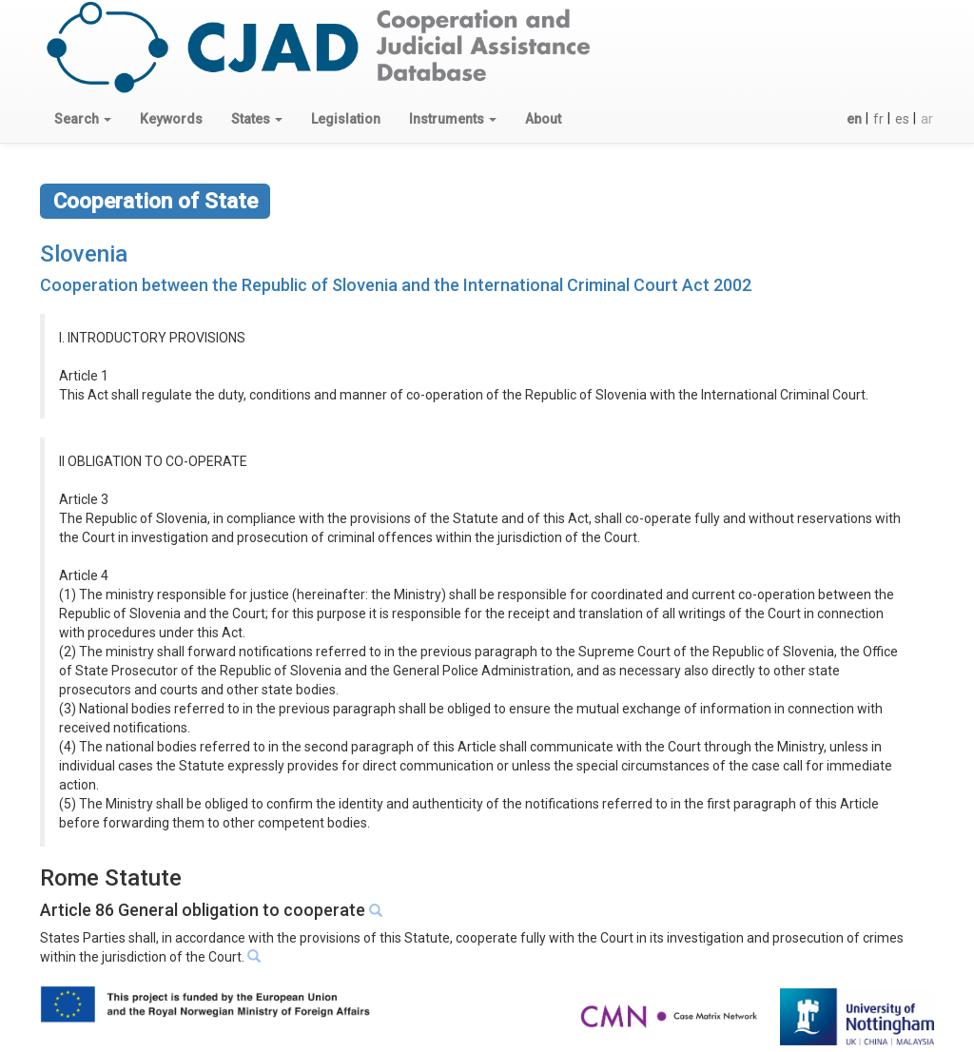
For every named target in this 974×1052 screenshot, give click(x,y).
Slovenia (83, 254)
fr (878, 119)
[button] (83, 119)
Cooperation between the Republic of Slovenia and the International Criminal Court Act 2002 (395, 285)
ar (927, 119)
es (902, 119)
